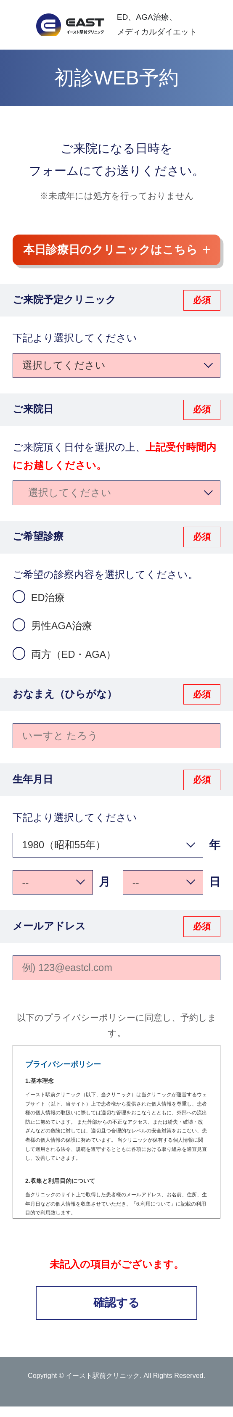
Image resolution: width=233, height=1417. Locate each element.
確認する (116, 1302)
